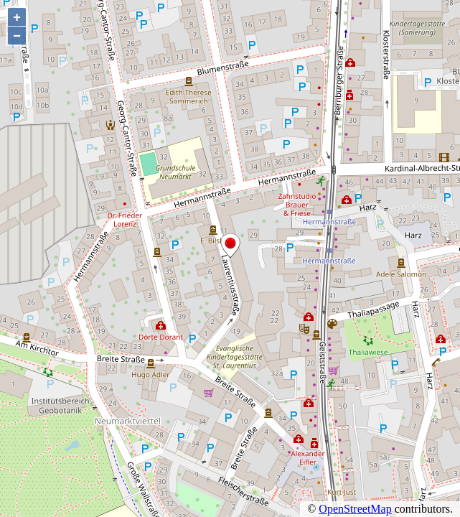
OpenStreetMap (355, 509)
